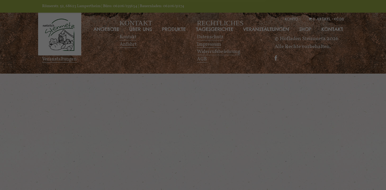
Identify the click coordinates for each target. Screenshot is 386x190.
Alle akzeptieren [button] (193, 169)
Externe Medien (149, 141)
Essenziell (142, 129)
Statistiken (238, 129)
